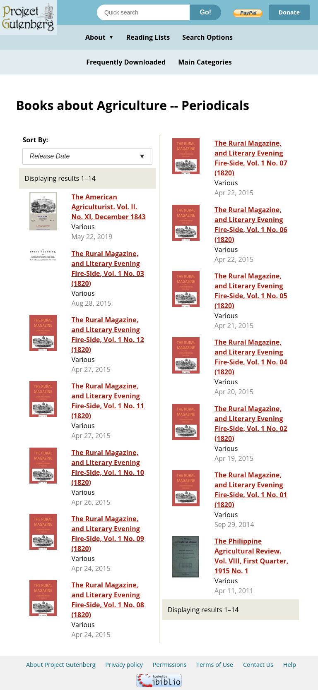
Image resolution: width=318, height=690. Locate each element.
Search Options (207, 37)
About (99, 37)
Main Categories (205, 62)
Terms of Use (214, 664)
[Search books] (143, 12)
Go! (205, 12)
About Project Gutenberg (61, 664)
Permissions (170, 664)
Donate (289, 12)
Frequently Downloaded (126, 62)
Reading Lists (148, 37)
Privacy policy (124, 664)
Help (289, 664)
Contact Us (258, 664)
